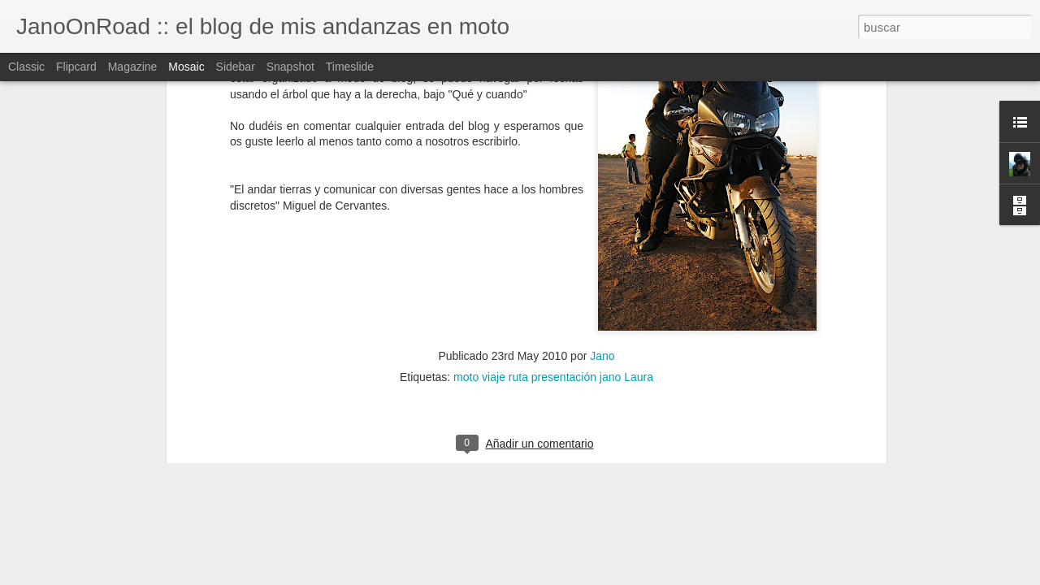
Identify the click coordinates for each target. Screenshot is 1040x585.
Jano (602, 255)
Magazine (133, 66)
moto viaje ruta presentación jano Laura (553, 276)
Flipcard (76, 66)
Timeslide (350, 66)
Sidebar (235, 66)
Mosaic (186, 66)
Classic (26, 66)
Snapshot (290, 66)
